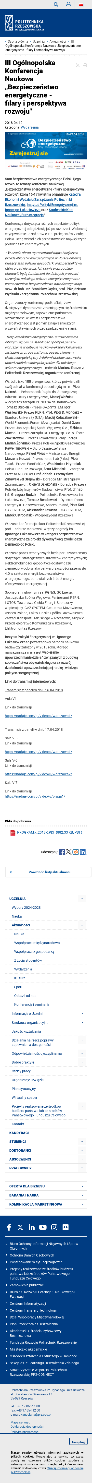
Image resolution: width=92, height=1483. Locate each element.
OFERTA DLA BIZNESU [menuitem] (47, 1186)
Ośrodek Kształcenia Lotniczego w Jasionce (43, 1356)
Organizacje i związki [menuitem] (27, 1079)
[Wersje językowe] (81, 4)
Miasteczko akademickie (28, 1349)
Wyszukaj (58, 4)
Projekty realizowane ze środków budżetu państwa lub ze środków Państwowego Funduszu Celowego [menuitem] (39, 1110)
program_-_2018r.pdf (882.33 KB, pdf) (46, 833)
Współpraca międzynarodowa (37, 942)
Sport (18, 986)
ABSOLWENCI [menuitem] (20, 1159)
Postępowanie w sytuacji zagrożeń (36, 1262)
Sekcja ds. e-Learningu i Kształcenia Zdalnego (44, 1363)
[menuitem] (82, 898)
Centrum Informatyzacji (28, 1303)
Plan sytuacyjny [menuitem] (24, 1088)
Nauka (19, 934)
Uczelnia (39, 41)
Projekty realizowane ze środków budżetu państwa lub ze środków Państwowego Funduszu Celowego (41, 1273)
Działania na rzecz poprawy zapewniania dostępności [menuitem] (33, 1042)
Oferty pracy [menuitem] (21, 1071)
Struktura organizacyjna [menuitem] (49, 1022)
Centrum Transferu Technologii (33, 1310)
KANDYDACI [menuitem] (19, 1133)
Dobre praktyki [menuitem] (23, 1062)
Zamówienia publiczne (27, 1285)
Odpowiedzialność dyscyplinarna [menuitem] (37, 1053)
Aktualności (58, 41)
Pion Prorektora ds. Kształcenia (34, 1324)
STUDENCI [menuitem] (17, 1142)
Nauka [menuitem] (17, 916)
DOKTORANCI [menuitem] (20, 1150)
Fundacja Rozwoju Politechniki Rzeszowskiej (43, 1342)
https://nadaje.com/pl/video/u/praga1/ (35, 796)
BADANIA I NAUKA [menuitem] (47, 1195)
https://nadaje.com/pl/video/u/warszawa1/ (38, 715)
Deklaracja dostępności (27, 1426)
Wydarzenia (30, 127)
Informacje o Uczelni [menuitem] (49, 1013)
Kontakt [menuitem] (18, 1124)
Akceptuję (78, 1442)
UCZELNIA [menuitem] (17, 899)
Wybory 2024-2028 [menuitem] (26, 907)
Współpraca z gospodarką (34, 951)
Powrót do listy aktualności (49, 872)
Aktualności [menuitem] (21, 925)
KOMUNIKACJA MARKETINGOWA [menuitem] (47, 1204)
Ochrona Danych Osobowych (32, 1255)
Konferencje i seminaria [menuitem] (32, 1004)
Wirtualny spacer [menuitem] (24, 1097)
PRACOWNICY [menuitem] (20, 1168)
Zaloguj (70, 5)
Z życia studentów (28, 960)
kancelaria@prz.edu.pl (36, 1414)
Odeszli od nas (25, 995)
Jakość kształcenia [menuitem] (26, 1031)
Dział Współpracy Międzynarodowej (37, 1317)
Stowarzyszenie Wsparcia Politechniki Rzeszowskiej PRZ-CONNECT (38, 1372)
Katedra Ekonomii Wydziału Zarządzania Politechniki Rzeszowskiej (43, 199)
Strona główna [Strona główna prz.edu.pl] (18, 41)
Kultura (20, 978)
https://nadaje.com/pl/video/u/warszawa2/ (38, 774)
